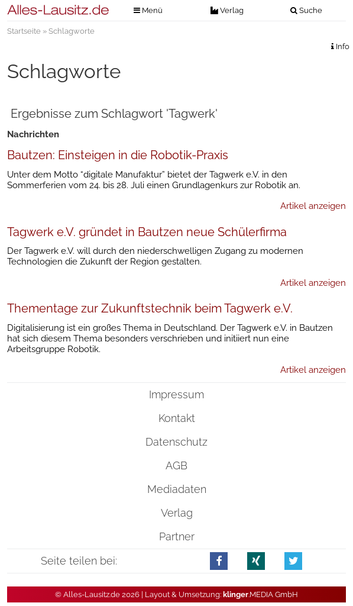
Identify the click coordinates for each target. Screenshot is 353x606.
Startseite (24, 31)
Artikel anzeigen (313, 206)
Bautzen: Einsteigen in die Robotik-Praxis (117, 155)
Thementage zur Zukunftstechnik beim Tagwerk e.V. (150, 308)
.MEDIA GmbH (260, 594)
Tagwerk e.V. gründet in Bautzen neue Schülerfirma (147, 232)
